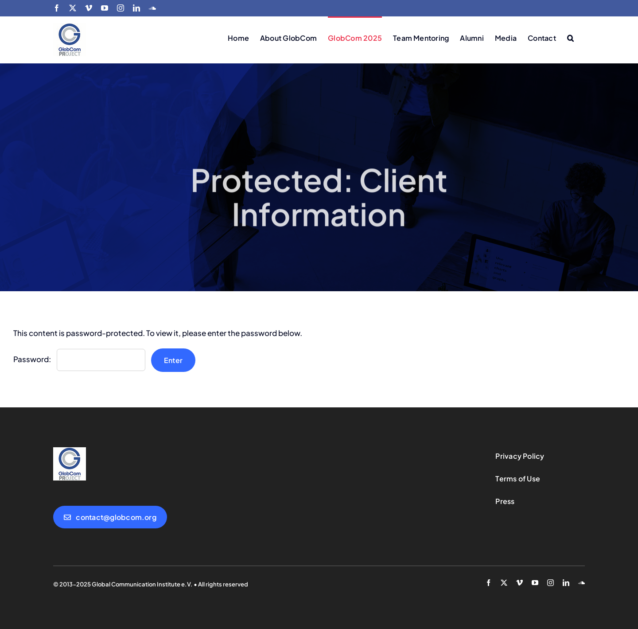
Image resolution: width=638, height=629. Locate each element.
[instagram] (550, 582)
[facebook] (488, 582)
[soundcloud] (581, 582)
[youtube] (535, 582)
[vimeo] (519, 582)
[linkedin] (566, 582)
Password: (79, 359)
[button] (570, 37)
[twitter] (504, 582)
